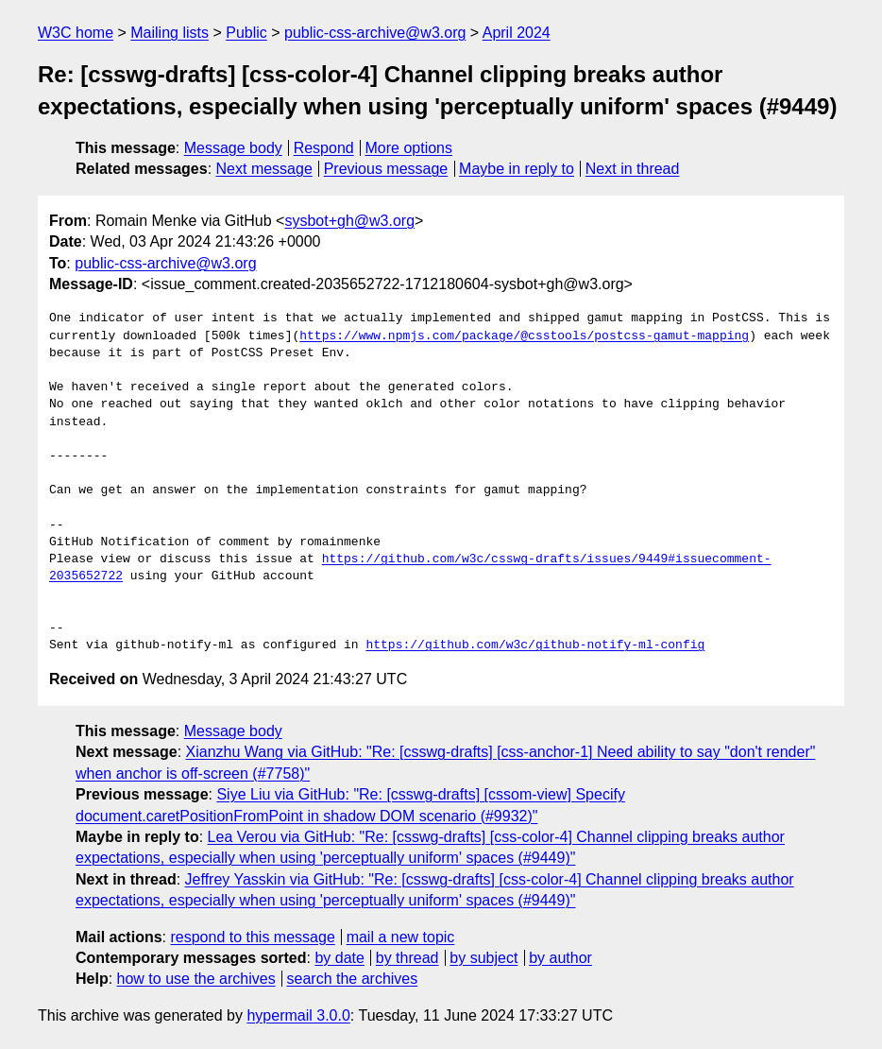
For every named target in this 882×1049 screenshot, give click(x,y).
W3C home (75, 33)
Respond (324, 148)
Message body (233, 148)
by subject (483, 958)
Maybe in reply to (516, 169)
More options (409, 148)
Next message (264, 169)
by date (339, 958)
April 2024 (517, 33)
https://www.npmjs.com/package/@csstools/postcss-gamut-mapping (524, 336)
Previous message (386, 169)
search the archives (352, 979)
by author (560, 958)
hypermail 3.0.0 (297, 1015)
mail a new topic (401, 937)
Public (246, 33)
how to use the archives (196, 979)
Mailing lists (169, 33)
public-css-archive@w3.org (375, 33)
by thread (407, 958)
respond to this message (252, 937)
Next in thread (632, 169)
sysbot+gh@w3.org (349, 221)
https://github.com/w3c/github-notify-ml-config (534, 645)
